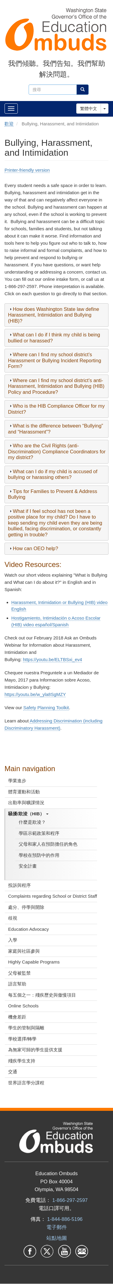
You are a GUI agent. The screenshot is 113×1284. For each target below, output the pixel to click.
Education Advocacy (28, 929)
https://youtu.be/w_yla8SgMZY (35, 694)
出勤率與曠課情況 (26, 802)
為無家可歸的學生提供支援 (35, 1049)
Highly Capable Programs (34, 961)
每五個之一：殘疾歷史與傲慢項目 (42, 994)
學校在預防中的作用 (39, 855)
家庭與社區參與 (24, 951)
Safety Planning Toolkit (46, 707)
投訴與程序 (19, 885)
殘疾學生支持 (21, 1060)
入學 (12, 939)
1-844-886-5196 (65, 1219)
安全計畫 (28, 866)
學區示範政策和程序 (39, 833)
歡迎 (9, 123)
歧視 (12, 918)
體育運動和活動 (24, 791)
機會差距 (17, 1016)
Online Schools (23, 1005)
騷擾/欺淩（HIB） (28, 813)
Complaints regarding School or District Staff (52, 896)
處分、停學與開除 (26, 907)
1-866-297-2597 (70, 1200)
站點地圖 (56, 1238)
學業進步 (17, 780)
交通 (12, 1071)
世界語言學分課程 (26, 1082)
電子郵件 (56, 1227)
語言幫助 (17, 983)
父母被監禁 (19, 973)
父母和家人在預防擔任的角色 (48, 844)
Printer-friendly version (27, 170)
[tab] (56, 315)
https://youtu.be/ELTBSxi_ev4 (52, 659)
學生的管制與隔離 (26, 1027)
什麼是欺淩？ (32, 822)
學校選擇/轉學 (22, 1038)
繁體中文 (88, 108)
